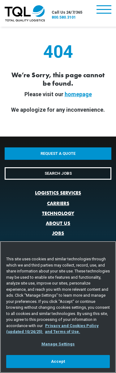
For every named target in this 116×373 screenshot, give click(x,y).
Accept (58, 361)
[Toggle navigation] (104, 10)
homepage (78, 94)
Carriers (58, 203)
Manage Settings (58, 344)
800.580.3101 (64, 17)
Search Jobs (58, 173)
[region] (58, 307)
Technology (58, 213)
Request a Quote (58, 153)
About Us (58, 223)
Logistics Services (58, 193)
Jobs (58, 233)
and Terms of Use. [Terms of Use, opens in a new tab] (62, 331)
